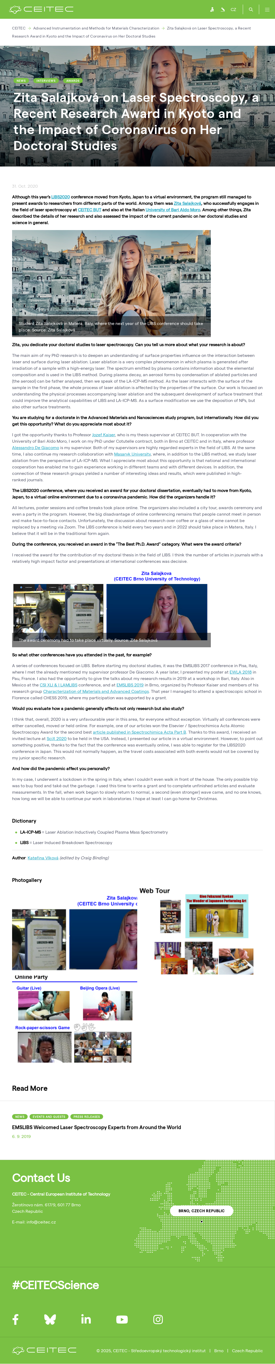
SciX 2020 (57, 738)
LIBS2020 (60, 196)
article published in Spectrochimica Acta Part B (139, 731)
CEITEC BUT (89, 209)
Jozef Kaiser (103, 434)
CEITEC (19, 28)
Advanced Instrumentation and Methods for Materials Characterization (96, 28)
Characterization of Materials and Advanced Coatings (96, 691)
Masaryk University (132, 453)
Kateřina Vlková (43, 857)
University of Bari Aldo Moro (173, 209)
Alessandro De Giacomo (35, 447)
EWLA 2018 (241, 671)
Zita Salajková (187, 203)
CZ (233, 9)
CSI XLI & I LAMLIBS (58, 684)
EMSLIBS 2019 (130, 684)
